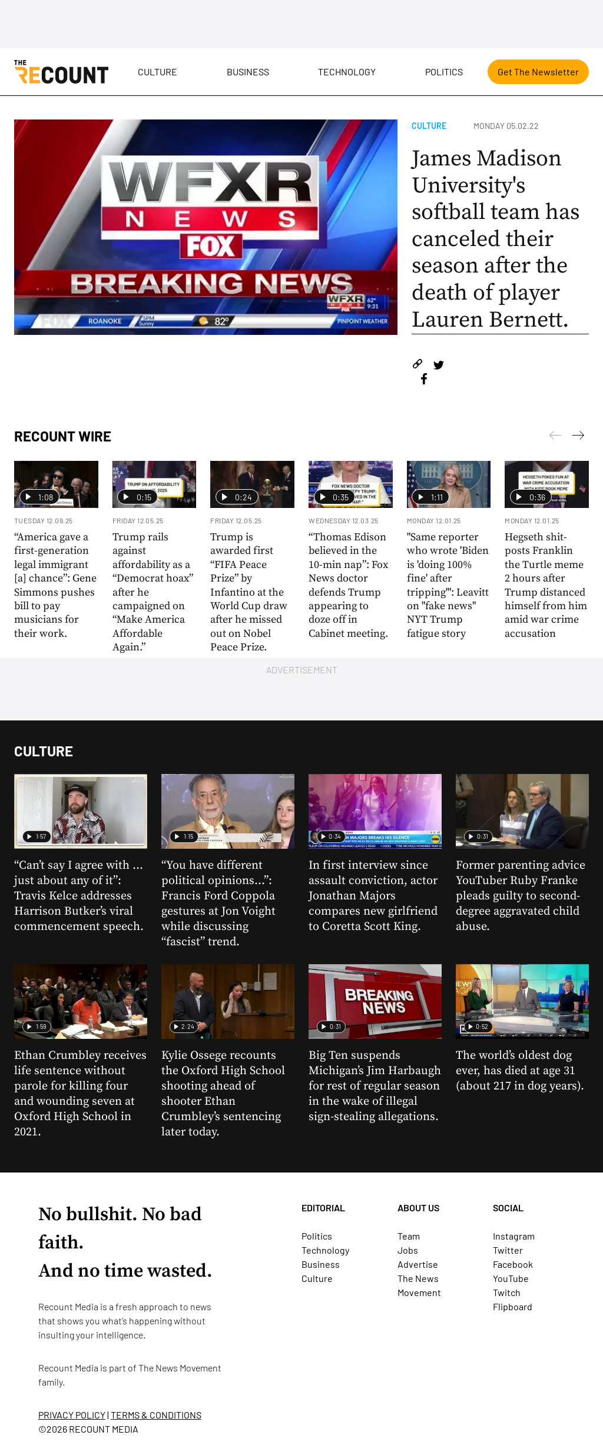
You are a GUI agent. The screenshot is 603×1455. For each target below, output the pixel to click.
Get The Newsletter (538, 71)
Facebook (513, 1264)
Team (408, 1235)
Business (248, 71)
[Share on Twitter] (438, 365)
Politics (444, 71)
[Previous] (578, 437)
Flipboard (512, 1306)
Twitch (507, 1292)
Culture (157, 71)
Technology (347, 71)
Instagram (514, 1235)
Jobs (407, 1249)
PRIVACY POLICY (71, 1414)
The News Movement (179, 1367)
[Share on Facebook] (424, 380)
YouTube (511, 1278)
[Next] (555, 437)
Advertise (417, 1264)
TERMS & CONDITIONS (156, 1414)
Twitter (508, 1249)
